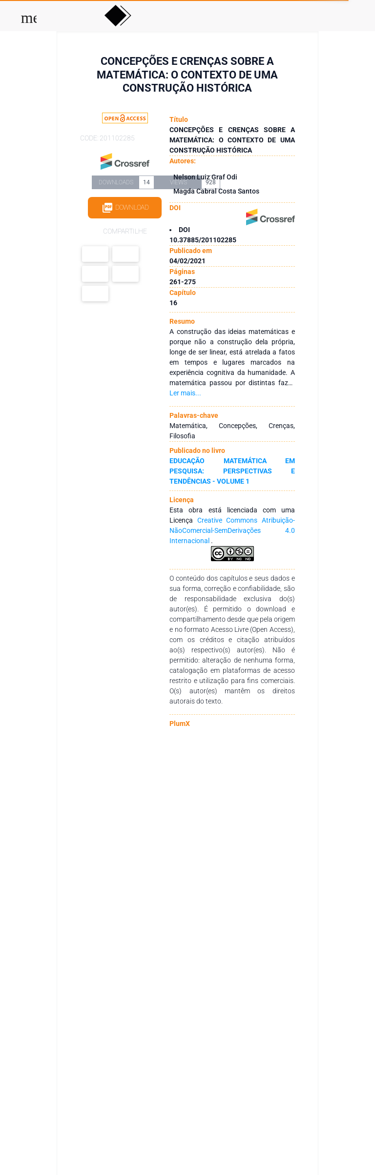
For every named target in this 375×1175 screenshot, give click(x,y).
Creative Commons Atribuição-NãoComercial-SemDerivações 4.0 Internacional (231, 530)
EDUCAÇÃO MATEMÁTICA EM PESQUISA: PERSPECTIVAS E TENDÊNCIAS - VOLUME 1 (231, 471)
